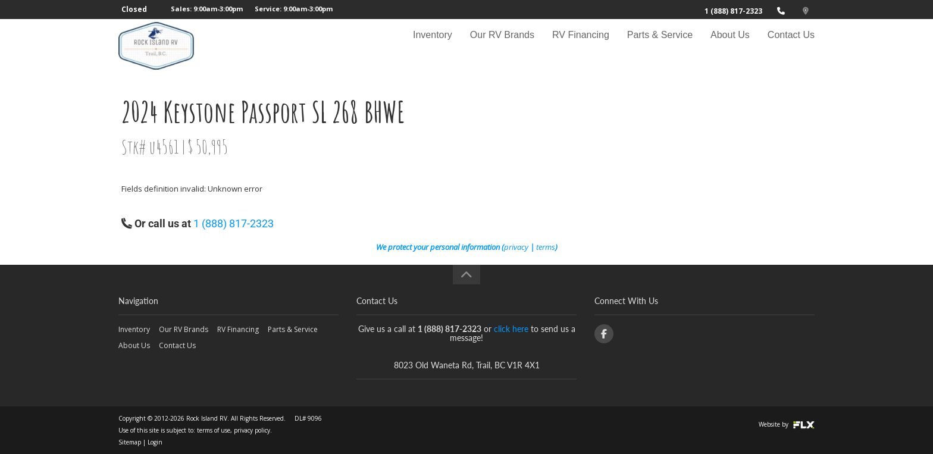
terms (545, 247)
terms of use (213, 430)
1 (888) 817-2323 (733, 11)
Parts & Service (660, 45)
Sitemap (129, 442)
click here (511, 329)
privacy (516, 247)
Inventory (432, 45)
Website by (787, 424)
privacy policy (252, 430)
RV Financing (580, 45)
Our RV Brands (502, 45)
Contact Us (791, 45)
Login (155, 442)
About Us (730, 45)
